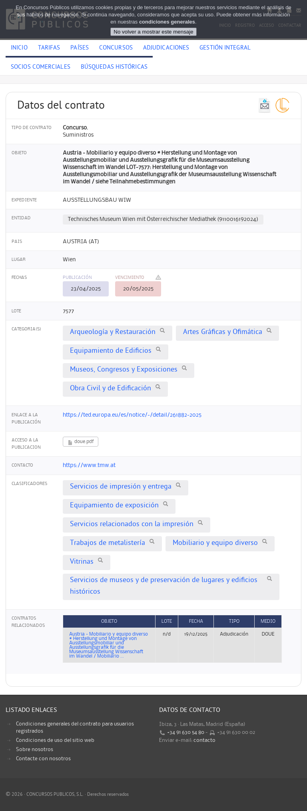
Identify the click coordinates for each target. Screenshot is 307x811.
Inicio (19, 48)
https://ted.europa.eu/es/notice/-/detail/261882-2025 (132, 415)
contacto (204, 740)
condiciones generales (167, 22)
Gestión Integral (225, 48)
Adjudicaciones (166, 48)
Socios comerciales (40, 67)
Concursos (116, 48)
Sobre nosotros (34, 749)
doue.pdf (81, 442)
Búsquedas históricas (114, 67)
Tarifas (49, 48)
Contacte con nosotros (43, 758)
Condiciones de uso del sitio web (55, 740)
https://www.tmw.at (89, 465)
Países (79, 48)
